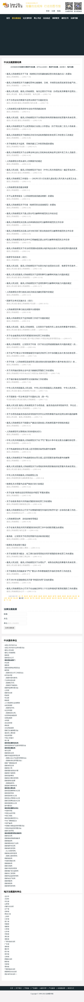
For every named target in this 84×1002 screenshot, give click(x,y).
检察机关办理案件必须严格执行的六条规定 (25, 484)
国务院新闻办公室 (11, 803)
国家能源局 (8, 841)
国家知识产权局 (10, 878)
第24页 (71, 598)
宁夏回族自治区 (10, 969)
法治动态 (46, 18)
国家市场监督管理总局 (12, 755)
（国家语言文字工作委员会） (14, 673)
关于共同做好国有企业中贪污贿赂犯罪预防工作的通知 (30, 370)
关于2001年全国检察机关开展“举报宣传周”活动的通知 (30, 580)
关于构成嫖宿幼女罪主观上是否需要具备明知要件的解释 (31, 449)
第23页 (65, 598)
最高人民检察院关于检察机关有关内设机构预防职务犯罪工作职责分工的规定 (40, 135)
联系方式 (71, 988)
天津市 (7, 899)
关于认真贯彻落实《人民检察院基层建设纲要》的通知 (30, 196)
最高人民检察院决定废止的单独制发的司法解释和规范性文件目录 (35, 222)
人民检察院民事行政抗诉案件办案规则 (23, 309)
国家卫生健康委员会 (11, 730)
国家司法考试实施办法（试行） (20, 301)
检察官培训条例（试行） (17, 257)
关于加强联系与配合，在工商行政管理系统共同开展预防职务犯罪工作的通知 (40, 554)
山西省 (7, 904)
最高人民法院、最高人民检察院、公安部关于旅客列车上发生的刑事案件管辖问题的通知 (45, 327)
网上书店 (37, 18)
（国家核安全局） (11, 713)
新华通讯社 (8, 806)
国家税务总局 (9, 753)
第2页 (31, 596)
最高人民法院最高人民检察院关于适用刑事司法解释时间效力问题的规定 (38, 274)
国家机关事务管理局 (11, 778)
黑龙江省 (8, 914)
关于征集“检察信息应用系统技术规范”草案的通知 (28, 493)
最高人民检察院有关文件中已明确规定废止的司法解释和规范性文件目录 (38, 240)
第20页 (48, 598)
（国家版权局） (10, 783)
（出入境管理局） (11, 851)
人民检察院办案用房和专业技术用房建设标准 (26, 109)
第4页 (40, 596)
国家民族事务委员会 (11, 688)
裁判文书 (64, 18)
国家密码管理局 (10, 886)
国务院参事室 (9, 775)
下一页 (8, 600)
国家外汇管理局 (10, 873)
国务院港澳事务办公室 (12, 790)
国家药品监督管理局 (11, 876)
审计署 (7, 740)
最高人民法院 (9, 650)
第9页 (64, 596)
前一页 (21, 596)
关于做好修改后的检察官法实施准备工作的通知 (27, 379)
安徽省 (7, 924)
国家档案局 (8, 881)
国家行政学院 (9, 831)
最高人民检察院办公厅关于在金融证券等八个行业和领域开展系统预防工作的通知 (42, 588)
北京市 (7, 896)
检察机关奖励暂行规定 (16, 545)
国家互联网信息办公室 (12, 800)
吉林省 (7, 911)
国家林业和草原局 (11, 853)
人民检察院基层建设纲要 (17, 187)
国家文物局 (8, 866)
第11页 (74, 596)
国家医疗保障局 (10, 773)
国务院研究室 (9, 793)
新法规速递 (16, 18)
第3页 (35, 596)
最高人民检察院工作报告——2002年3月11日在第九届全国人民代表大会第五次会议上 (43, 179)
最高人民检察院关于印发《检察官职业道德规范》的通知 (31, 205)
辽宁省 (7, 909)
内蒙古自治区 (9, 906)
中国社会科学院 (10, 813)
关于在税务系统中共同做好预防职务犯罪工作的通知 (29, 501)
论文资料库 (27, 18)
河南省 (7, 934)
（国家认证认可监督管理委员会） (16, 758)
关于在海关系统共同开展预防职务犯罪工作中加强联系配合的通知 (35, 527)
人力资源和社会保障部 (12, 703)
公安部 (7, 690)
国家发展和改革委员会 (12, 668)
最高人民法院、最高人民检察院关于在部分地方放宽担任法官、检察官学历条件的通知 (44, 266)
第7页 (54, 596)
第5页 (45, 596)
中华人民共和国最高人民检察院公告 (22, 475)
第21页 (54, 598)
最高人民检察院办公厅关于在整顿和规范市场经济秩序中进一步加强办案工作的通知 (43, 510)
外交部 (7, 663)
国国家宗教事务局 (11, 785)
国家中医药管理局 (11, 868)
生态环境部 (8, 710)
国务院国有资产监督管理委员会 (15, 745)
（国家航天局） (10, 683)
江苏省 (7, 919)
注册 (53, 11)
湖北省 (7, 936)
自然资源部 (8, 705)
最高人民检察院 (10, 653)
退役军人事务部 (10, 733)
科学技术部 (8, 675)
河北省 (7, 901)
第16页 (26, 598)
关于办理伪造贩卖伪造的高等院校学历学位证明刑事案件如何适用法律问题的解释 (42, 414)
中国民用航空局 (10, 861)
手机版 (26, 988)
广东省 (7, 944)
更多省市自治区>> (11, 974)
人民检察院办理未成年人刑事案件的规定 (24, 161)
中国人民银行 (9, 738)
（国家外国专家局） (11, 678)
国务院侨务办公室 (11, 795)
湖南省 (7, 939)
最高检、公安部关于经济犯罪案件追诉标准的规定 (28, 536)
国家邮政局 (8, 863)
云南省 (7, 956)
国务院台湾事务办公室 (12, 798)
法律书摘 (74, 18)
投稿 (59, 11)
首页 (8, 18)
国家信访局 (8, 836)
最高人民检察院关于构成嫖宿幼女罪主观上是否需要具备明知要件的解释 (38, 458)
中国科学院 (8, 811)
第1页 (26, 596)
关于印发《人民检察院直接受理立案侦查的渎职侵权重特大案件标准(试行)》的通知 (43, 362)
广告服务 (35, 988)
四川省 (7, 951)
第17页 (32, 598)
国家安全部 (8, 693)
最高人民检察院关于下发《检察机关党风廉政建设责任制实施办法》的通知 (39, 74)
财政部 (7, 700)
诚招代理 (43, 988)
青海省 (7, 966)
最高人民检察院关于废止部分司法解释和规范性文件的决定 (32, 213)
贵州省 (7, 954)
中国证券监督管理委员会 (13, 828)
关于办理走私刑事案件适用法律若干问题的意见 (27, 100)
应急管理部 (8, 735)
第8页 (59, 596)
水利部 (7, 720)
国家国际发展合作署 (11, 770)
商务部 (7, 725)
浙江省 (7, 921)
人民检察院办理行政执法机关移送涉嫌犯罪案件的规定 (30, 292)
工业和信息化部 (10, 680)
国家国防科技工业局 (11, 843)
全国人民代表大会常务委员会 (14, 648)
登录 (48, 11)
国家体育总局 (9, 765)
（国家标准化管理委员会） (14, 760)
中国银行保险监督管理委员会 (14, 826)
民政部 (7, 695)
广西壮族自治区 (10, 941)
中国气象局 (8, 823)
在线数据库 (61, 988)
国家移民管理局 (10, 848)
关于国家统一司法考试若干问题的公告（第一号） (28, 397)
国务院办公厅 (9, 658)
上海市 (7, 916)
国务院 (7, 655)
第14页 (15, 598)
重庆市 (7, 949)
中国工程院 (8, 816)
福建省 (7, 926)
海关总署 (8, 750)
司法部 (7, 698)
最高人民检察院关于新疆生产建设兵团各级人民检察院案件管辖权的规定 (38, 423)
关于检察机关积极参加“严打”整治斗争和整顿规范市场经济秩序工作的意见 (39, 571)
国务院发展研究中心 (11, 818)
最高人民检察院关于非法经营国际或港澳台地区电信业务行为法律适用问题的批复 (42, 248)
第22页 (60, 598)
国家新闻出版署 (10, 780)
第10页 (69, 596)
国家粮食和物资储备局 (12, 838)
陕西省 (7, 961)
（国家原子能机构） (11, 685)
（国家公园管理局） (11, 856)
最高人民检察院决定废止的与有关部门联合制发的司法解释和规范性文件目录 (40, 231)
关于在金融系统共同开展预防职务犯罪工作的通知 (28, 336)
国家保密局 (8, 883)
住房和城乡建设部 (11, 715)
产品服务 (52, 988)
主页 (11, 988)
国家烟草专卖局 (10, 846)
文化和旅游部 (9, 728)
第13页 (10, 598)
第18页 (37, 598)
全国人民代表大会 (11, 645)
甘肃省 (7, 964)
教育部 (7, 670)
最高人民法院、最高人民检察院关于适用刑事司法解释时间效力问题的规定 (39, 283)
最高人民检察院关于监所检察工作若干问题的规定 (28, 318)
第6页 (50, 596)
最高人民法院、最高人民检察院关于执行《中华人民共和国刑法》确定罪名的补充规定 (44, 170)
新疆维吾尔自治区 (11, 971)
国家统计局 (8, 768)
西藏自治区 (8, 959)
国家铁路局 (8, 858)
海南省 (7, 946)
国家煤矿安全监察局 (11, 871)
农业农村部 (8, 723)
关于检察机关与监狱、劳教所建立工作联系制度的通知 (30, 144)
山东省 (7, 931)
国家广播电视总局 (11, 763)
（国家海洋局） (10, 708)
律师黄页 (55, 18)
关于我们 (19, 988)
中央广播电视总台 (11, 821)
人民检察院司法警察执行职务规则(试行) (24, 431)
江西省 (7, 929)
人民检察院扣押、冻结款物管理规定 (22, 519)
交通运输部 (8, 718)
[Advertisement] (42, 39)
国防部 (7, 665)
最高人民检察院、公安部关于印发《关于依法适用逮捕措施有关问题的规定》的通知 (43, 344)
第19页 (43, 598)
